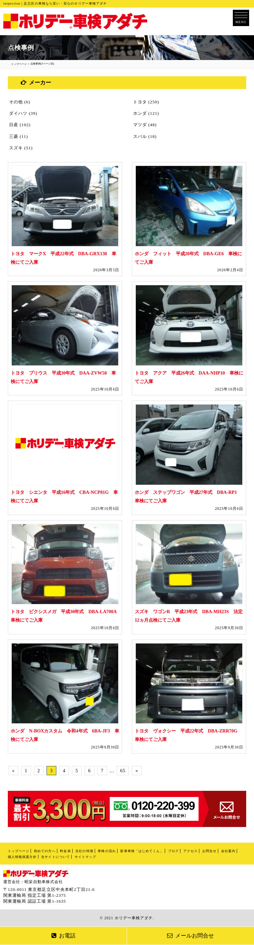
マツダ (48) (145, 124)
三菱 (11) (18, 136)
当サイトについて (55, 857)
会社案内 (228, 851)
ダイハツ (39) (23, 113)
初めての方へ (44, 851)
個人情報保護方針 (22, 857)
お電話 (63, 936)
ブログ (173, 851)
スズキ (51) (21, 147)
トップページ (18, 851)
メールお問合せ (190, 936)
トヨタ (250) (146, 101)
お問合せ (209, 851)
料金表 (65, 851)
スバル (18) (145, 136)
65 (123, 770)
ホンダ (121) (146, 113)
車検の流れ (107, 851)
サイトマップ (85, 857)
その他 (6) (19, 101)
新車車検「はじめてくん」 (141, 851)
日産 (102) (20, 124)
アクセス (190, 851)
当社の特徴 (84, 851)
